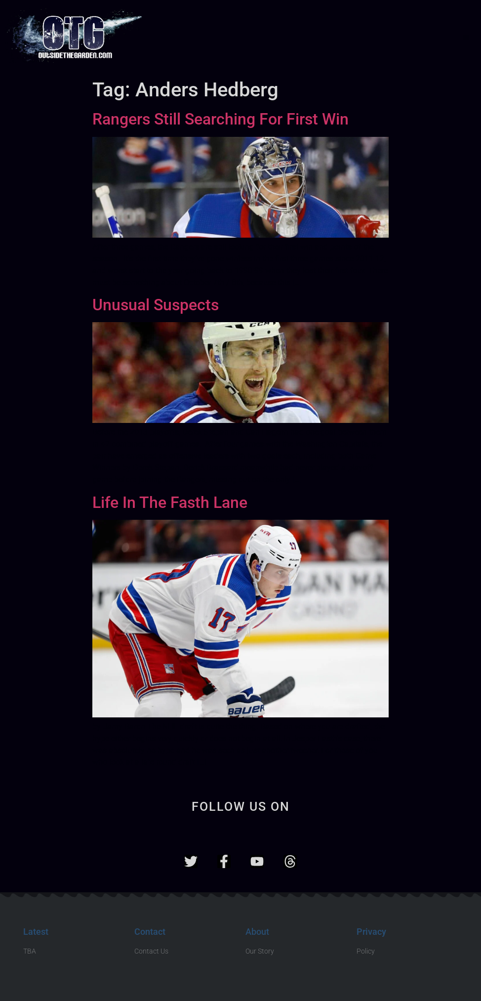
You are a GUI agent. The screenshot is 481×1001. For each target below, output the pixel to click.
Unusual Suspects (155, 304)
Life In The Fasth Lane (169, 502)
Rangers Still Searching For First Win (220, 119)
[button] (466, 37)
